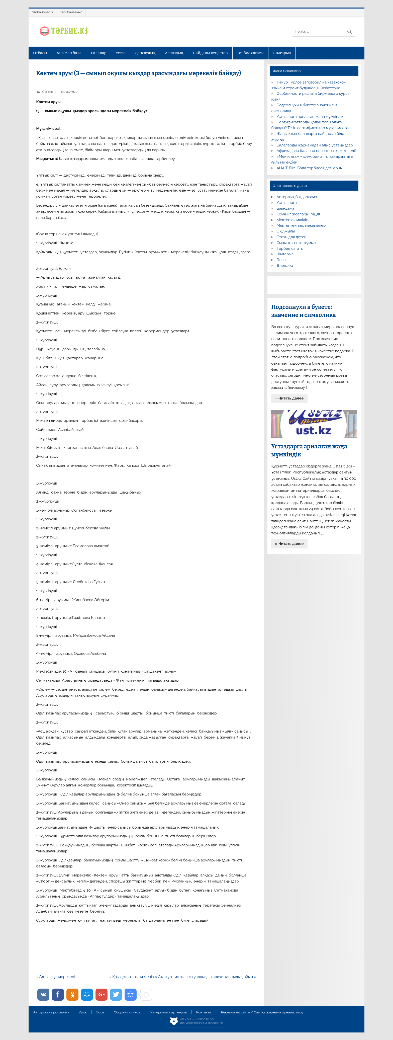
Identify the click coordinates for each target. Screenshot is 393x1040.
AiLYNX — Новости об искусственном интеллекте (201, 1021)
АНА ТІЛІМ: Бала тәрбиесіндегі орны (310, 168)
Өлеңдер (285, 265)
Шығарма (282, 53)
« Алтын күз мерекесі (55, 977)
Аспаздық (174, 53)
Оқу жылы (286, 231)
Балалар (99, 53)
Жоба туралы (42, 12)
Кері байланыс (71, 12)
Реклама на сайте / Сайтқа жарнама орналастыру (262, 1012)
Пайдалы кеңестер (210, 53)
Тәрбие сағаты (250, 53)
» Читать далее (289, 398)
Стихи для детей (292, 237)
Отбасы (40, 53)
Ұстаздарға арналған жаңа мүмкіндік (310, 116)
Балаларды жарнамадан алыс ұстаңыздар (315, 145)
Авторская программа (51, 1012)
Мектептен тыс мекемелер (301, 225)
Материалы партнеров (168, 1012)
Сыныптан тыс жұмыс (59, 92)
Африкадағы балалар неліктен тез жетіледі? (317, 150)
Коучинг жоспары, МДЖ (299, 214)
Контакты (204, 1012)
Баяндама (285, 208)
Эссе (281, 260)
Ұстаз (121, 53)
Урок (83, 1012)
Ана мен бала (69, 53)
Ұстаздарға (287, 202)
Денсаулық (145, 53)
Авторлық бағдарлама (297, 197)
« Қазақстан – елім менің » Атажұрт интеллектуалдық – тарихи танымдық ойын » (182, 977)
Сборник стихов (127, 1012)
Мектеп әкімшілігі (292, 220)
